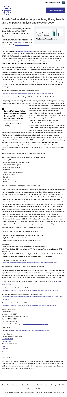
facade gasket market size (25, 51)
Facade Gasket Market (22, 45)
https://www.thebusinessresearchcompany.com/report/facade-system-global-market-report (30, 290)
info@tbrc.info (6, 341)
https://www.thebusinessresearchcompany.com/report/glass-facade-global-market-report (29, 305)
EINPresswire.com (19, 42)
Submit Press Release (28, 385)
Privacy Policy (30, 388)
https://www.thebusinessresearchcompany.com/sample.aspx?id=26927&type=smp (27, 93)
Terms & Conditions (43, 385)
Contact (38, 388)
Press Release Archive (13, 385)
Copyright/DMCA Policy (58, 385)
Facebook (5, 349)
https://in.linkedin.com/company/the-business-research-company (28, 330)
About (3, 385)
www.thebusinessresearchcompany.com (35, 324)
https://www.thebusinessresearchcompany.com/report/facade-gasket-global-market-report (29, 263)
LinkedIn (4, 346)
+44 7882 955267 (7, 339)
